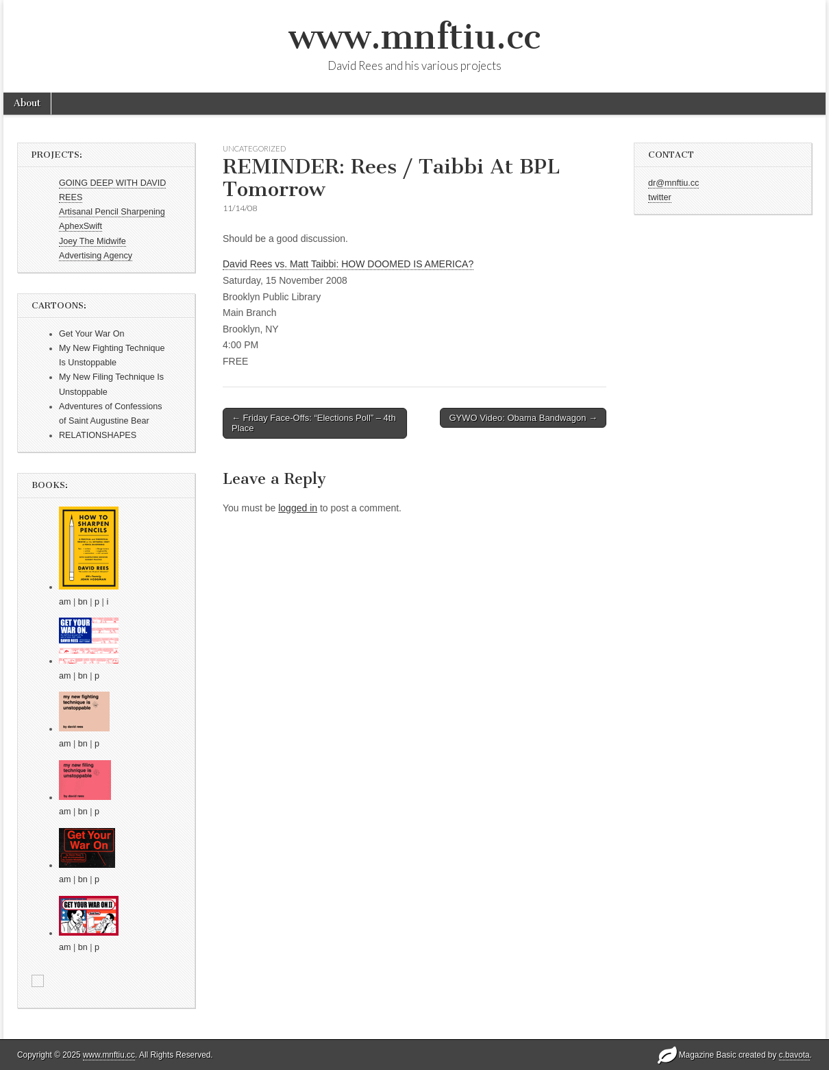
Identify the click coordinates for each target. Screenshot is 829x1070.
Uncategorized (254, 148)
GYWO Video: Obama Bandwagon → (523, 418)
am (65, 602)
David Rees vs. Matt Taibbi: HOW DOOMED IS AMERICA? (348, 263)
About (27, 103)
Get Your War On (91, 334)
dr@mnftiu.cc (673, 183)
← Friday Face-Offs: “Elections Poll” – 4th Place (314, 423)
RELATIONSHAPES (97, 435)
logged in (297, 507)
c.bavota (794, 1055)
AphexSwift (80, 226)
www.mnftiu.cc (414, 37)
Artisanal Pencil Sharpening (112, 212)
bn (83, 602)
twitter (659, 197)
